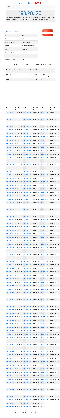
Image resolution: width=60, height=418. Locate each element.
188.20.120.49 (10, 282)
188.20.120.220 (44, 278)
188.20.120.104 (27, 175)
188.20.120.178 (44, 133)
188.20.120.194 (44, 188)
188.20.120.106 (27, 182)
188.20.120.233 (44, 323)
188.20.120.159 (27, 365)
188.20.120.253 (44, 393)
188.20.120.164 (27, 382)
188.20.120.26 (10, 202)
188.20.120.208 (44, 237)
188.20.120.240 (44, 348)
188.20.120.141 (27, 303)
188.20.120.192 (44, 182)
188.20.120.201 (44, 213)
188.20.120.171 (27, 407)
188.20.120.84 (10, 403)
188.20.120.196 (44, 195)
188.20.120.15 (10, 164)
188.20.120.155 (27, 351)
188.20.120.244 (44, 362)
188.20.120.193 (44, 185)
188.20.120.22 (10, 188)
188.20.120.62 (10, 327)
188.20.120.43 (10, 261)
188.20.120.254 (44, 396)
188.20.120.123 (27, 240)
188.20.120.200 (44, 209)
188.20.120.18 (10, 175)
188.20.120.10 (10, 147)
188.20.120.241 (44, 351)
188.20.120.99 (27, 157)
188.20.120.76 (10, 375)
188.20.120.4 (9, 126)
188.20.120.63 (10, 330)
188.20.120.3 (9, 123)
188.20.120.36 (10, 237)
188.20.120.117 (27, 220)
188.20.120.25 (10, 199)
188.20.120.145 (27, 317)
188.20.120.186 (44, 161)
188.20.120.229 (44, 310)
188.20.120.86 (27, 112)
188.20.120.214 (44, 258)
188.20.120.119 (27, 227)
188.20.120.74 (10, 368)
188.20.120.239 (44, 344)
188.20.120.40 (10, 251)
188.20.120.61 (10, 323)
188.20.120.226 (44, 299)
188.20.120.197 (44, 199)
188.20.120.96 (27, 147)
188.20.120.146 (27, 320)
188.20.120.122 (27, 237)
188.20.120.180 (44, 140)
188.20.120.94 (27, 140)
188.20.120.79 (10, 386)
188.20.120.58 (10, 313)
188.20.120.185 (44, 157)
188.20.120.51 (10, 289)
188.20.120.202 (44, 216)
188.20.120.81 (10, 393)
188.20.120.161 (27, 372)
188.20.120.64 (10, 334)
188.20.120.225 (44, 296)
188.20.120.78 (10, 382)
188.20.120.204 (44, 223)
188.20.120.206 (44, 230)
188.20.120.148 (27, 327)
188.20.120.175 (44, 123)
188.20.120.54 (10, 299)
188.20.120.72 (10, 362)
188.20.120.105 (27, 178)
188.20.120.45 (10, 268)
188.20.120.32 (10, 223)
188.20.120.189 (44, 171)
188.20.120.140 (27, 299)
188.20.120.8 (9, 140)
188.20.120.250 (44, 382)
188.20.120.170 (27, 403)
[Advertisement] (30, 27)
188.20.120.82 (10, 396)
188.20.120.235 (44, 330)
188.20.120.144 (27, 313)
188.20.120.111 (27, 199)
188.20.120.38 (10, 244)
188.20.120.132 (27, 272)
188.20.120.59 (10, 317)
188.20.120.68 (10, 348)
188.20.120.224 (44, 292)
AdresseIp (26, 2)
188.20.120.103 (27, 171)
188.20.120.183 (44, 150)
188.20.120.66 (10, 341)
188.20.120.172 (44, 112)
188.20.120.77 (10, 379)
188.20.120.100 (27, 161)
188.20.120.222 (44, 285)
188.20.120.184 (44, 154)
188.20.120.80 (10, 389)
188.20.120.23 (10, 192)
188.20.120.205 (44, 227)
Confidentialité (30, 413)
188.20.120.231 (44, 317)
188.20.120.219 (44, 275)
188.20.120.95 (27, 143)
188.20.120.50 (10, 285)
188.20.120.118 (27, 223)
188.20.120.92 (27, 133)
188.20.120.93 (27, 136)
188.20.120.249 (44, 379)
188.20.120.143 (27, 310)
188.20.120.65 (10, 337)
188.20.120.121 (27, 233)
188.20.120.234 (44, 327)
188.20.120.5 (9, 130)
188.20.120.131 (27, 268)
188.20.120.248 (44, 375)
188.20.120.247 (44, 372)
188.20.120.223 (44, 289)
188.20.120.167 (27, 393)
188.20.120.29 (10, 213)
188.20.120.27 (10, 206)
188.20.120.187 (44, 164)
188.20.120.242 (44, 355)
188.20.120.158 (27, 362)
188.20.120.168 (27, 396)
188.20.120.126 (27, 251)
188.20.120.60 (10, 320)
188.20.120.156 (27, 355)
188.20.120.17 (10, 171)
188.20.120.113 (27, 206)
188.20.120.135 (27, 282)
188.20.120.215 (44, 261)
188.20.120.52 (10, 292)
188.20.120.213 (44, 254)
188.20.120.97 (27, 150)
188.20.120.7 (9, 136)
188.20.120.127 (27, 254)
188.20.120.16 (10, 168)
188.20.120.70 (10, 355)
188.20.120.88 (27, 119)
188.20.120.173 (44, 116)
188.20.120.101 (27, 164)
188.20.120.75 (10, 372)
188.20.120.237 (44, 337)
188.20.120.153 (27, 344)
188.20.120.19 (10, 178)
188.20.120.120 (27, 230)
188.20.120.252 (44, 389)
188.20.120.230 (44, 313)
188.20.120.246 (44, 368)
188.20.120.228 (44, 306)
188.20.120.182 (44, 147)
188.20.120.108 (27, 188)
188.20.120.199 (44, 206)
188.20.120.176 (44, 126)
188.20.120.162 (27, 375)
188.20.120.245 (44, 365)
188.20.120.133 (27, 275)
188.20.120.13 (10, 157)
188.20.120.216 (44, 265)
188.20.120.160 (27, 368)
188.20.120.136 (27, 285)
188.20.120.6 (9, 133)
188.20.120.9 (9, 143)
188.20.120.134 (27, 278)
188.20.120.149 (27, 330)
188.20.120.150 (27, 334)
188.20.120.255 (44, 400)
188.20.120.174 (44, 119)
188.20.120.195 (44, 192)
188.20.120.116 (27, 216)
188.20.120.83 (10, 400)
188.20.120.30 (10, 216)
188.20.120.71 (10, 358)
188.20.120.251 (44, 386)
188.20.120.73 (10, 365)
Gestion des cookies (40, 413)
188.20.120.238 (44, 341)
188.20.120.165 (27, 386)
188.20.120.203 (44, 220)
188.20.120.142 (27, 306)
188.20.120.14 (10, 161)
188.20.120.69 (10, 351)
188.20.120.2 (9, 119)
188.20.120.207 (44, 233)
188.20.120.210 (44, 244)
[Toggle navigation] (9, 7)
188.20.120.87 (27, 116)
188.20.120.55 (10, 303)
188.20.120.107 (27, 185)
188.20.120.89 (27, 123)
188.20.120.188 (44, 168)
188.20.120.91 (27, 130)
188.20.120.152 (27, 341)
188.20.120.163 (27, 379)
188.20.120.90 (27, 126)
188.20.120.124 (27, 244)
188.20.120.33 (10, 227)
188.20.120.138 (27, 292)
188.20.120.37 (10, 240)
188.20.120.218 (44, 272)
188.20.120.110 (27, 195)
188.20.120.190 (44, 175)
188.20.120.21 (10, 185)
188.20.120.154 (27, 348)
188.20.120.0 (9, 112)
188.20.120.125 (27, 247)
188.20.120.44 (10, 265)
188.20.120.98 (27, 154)
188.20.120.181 (44, 143)
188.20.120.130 (27, 265)
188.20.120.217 (44, 268)
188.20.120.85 (10, 407)
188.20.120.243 (44, 358)
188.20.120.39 (10, 247)
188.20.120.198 (44, 202)
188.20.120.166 (27, 389)
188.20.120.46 (10, 272)
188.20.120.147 (27, 323)
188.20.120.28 (10, 209)
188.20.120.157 (27, 358)
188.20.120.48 (10, 278)
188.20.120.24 (10, 195)
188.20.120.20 (10, 182)
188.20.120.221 (44, 282)
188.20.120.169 (27, 400)
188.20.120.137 (27, 289)
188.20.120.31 (10, 220)
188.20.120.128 (27, 258)
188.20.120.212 (44, 251)
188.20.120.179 (44, 136)
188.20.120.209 (44, 240)
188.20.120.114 (27, 209)
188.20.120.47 (10, 275)
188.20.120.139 (27, 296)
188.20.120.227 (44, 303)
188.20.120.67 (10, 344)
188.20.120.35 (10, 233)
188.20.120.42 (10, 258)
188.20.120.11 (10, 150)
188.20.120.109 (27, 192)
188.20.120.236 (44, 334)
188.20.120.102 (27, 168)
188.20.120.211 (44, 247)
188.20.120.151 (27, 337)
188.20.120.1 (9, 116)
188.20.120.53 (10, 296)
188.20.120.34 (10, 230)
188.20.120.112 (27, 202)
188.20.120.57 (10, 310)
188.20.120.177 (44, 130)
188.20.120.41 (10, 254)
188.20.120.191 (44, 178)
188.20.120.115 (27, 213)
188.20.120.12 (10, 154)
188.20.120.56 (10, 306)
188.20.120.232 (44, 320)
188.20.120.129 (27, 261)
